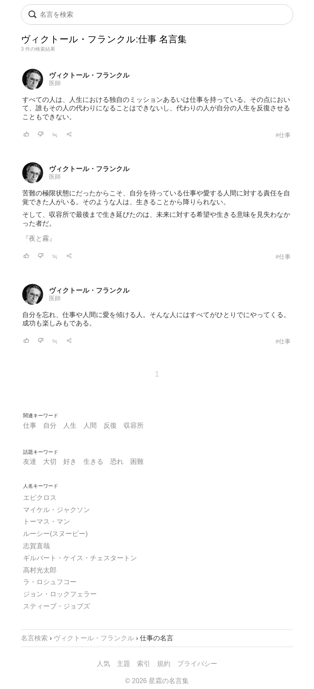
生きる (93, 461)
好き (70, 461)
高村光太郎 (40, 570)
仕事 (29, 425)
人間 (90, 425)
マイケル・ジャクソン (56, 509)
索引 (143, 663)
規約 (163, 663)
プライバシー (197, 663)
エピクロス (40, 497)
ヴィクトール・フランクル (89, 75)
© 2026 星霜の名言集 (157, 680)
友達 (29, 461)
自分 (50, 425)
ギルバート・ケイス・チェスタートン (80, 558)
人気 (103, 663)
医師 (55, 83)
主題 (123, 663)
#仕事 (283, 135)
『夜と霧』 (39, 238)
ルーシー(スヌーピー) (55, 533)
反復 (110, 425)
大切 (50, 461)
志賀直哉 (36, 545)
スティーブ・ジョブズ (56, 606)
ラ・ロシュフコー (50, 581)
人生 (70, 425)
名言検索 (34, 638)
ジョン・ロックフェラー (60, 594)
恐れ (117, 461)
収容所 (134, 425)
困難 (137, 461)
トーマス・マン (46, 521)
